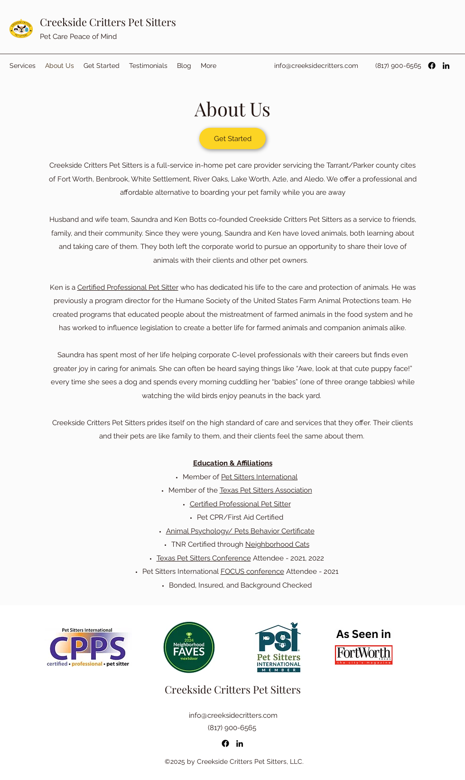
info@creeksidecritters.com (316, 65)
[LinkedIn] (446, 65)
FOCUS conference (252, 571)
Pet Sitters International (259, 477)
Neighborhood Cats (277, 544)
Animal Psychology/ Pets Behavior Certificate (240, 531)
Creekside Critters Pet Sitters (108, 22)
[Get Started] (232, 138)
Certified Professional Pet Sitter (127, 287)
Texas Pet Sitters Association (266, 490)
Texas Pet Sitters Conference (204, 558)
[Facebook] (432, 65)
